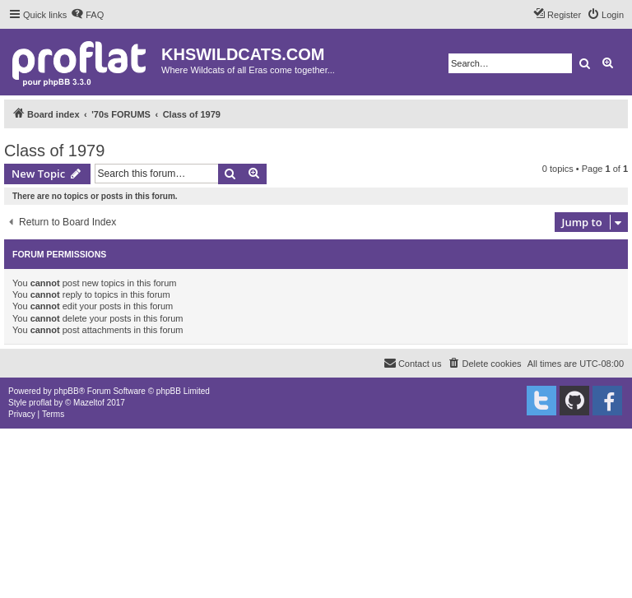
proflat (40, 402)
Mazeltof (89, 402)
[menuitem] (87, 15)
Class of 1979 (54, 150)
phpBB (66, 391)
